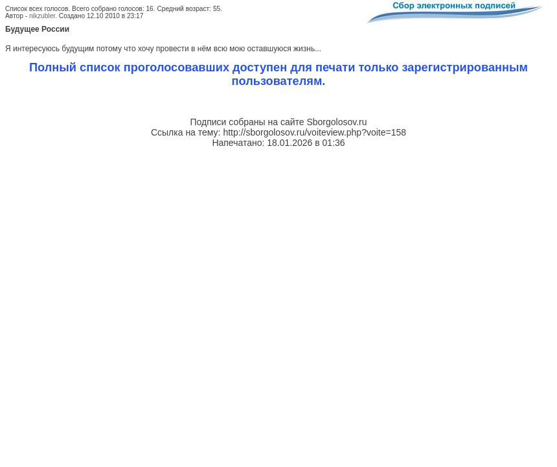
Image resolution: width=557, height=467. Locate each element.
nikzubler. (43, 15)
